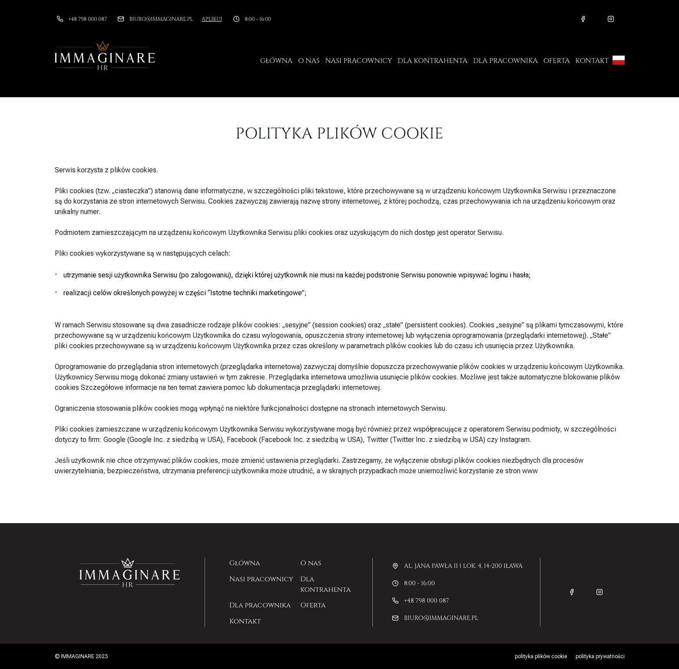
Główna (276, 61)
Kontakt (592, 61)
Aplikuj (212, 19)
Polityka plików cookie (541, 656)
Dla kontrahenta (432, 61)
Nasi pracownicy (358, 61)
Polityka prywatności (600, 656)
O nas (309, 61)
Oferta (556, 61)
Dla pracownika (505, 61)
